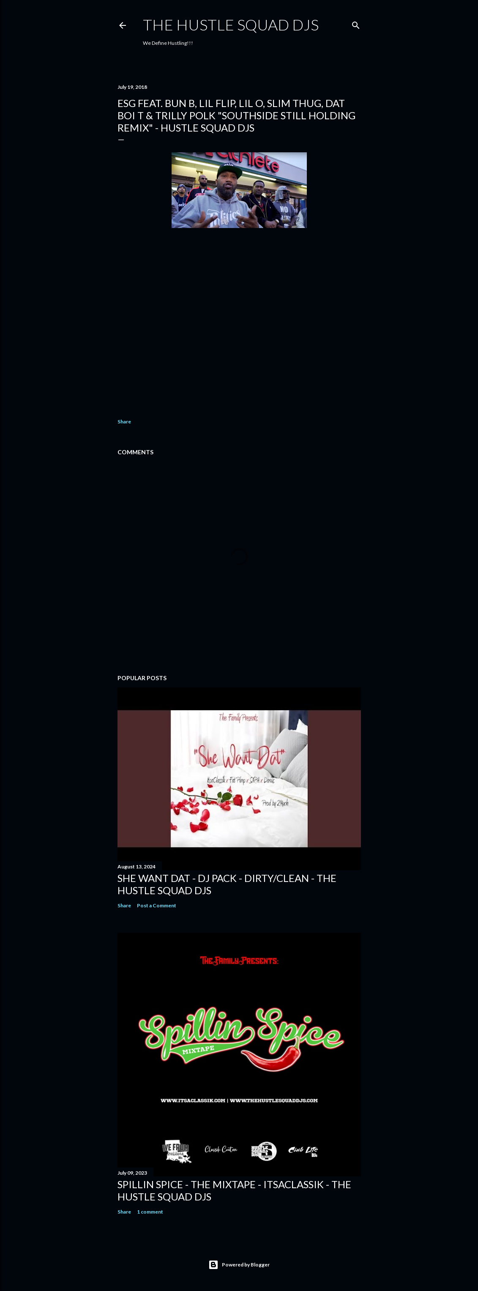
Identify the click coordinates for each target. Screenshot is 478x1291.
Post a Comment (156, 905)
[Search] (356, 23)
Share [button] (124, 421)
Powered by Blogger (239, 1265)
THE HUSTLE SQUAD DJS (231, 24)
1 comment (150, 1212)
